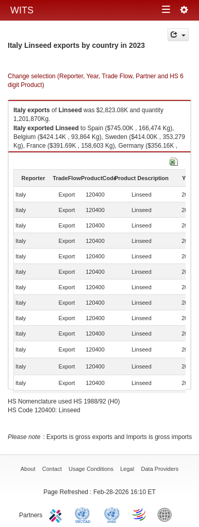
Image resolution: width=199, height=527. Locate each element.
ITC (57, 514)
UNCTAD (84, 514)
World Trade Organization (139, 514)
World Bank (167, 514)
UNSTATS (112, 514)
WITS (22, 10)
